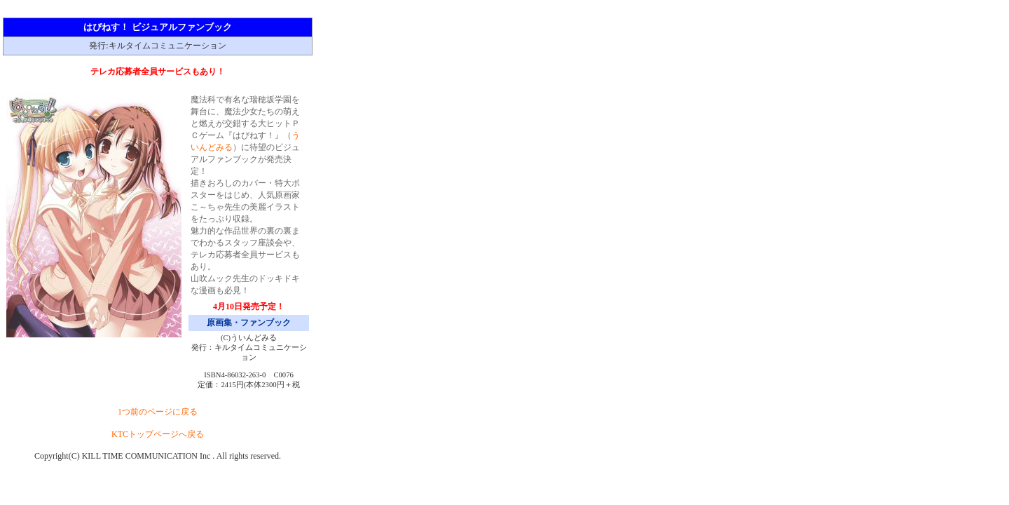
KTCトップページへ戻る (157, 434)
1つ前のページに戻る (158, 412)
